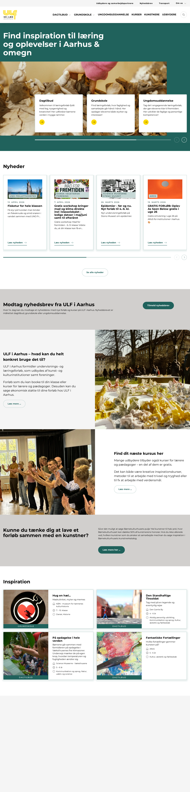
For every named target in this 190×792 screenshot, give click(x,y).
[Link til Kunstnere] (152, 15)
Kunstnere (152, 14)
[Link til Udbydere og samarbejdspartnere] (115, 3)
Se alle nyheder (95, 272)
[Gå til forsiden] (10, 14)
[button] (184, 139)
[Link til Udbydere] (169, 15)
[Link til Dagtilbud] (62, 15)
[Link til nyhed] (24, 212)
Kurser (137, 14)
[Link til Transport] (164, 3)
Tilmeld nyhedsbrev (158, 305)
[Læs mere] (42, 122)
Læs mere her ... (111, 550)
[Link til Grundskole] (84, 15)
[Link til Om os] (180, 3)
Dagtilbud (62, 14)
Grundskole (84, 14)
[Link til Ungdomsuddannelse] (113, 15)
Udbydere (169, 14)
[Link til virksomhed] (71, 605)
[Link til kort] (48, 609)
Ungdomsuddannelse (113, 14)
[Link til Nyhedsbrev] (146, 3)
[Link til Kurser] (137, 15)
